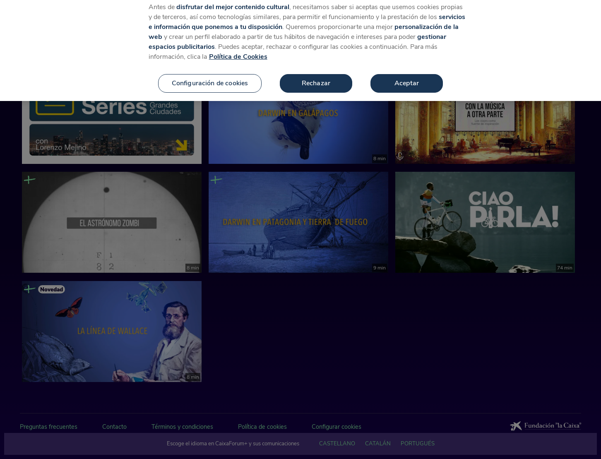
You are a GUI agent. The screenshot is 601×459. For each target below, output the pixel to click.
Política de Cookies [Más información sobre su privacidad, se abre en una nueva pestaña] (238, 50)
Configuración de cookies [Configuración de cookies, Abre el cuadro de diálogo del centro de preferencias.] (210, 77)
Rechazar (316, 77)
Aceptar (406, 77)
